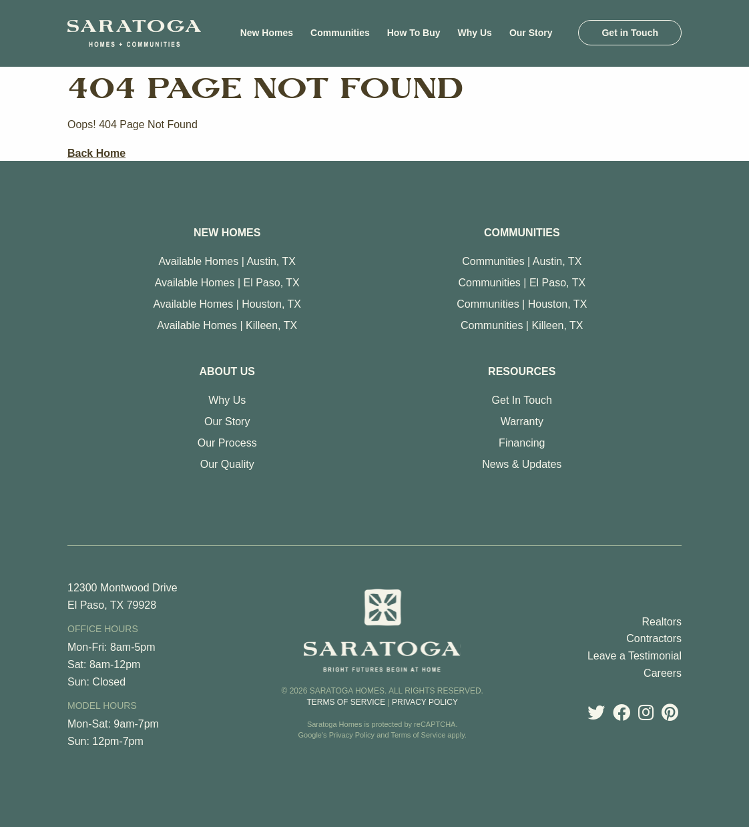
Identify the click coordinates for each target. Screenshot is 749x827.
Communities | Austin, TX (521, 261)
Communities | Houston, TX (522, 304)
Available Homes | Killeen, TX (227, 325)
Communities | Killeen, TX (522, 325)
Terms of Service (345, 702)
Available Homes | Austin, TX (226, 261)
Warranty (522, 421)
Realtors (662, 621)
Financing (522, 443)
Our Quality (227, 464)
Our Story (227, 421)
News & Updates (521, 464)
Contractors (654, 638)
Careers (663, 673)
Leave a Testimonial (634, 655)
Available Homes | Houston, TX (226, 304)
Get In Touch (522, 400)
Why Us (227, 400)
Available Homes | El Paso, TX (227, 282)
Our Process (227, 443)
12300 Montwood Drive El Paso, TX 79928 (122, 596)
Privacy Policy (425, 702)
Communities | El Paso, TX (522, 282)
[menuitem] (267, 32)
